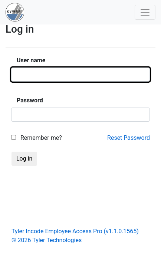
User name (31, 60)
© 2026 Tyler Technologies (47, 240)
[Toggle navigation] (145, 12)
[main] (80, 102)
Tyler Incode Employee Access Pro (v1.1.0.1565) (75, 231)
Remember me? (36, 137)
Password (30, 100)
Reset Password (128, 137)
